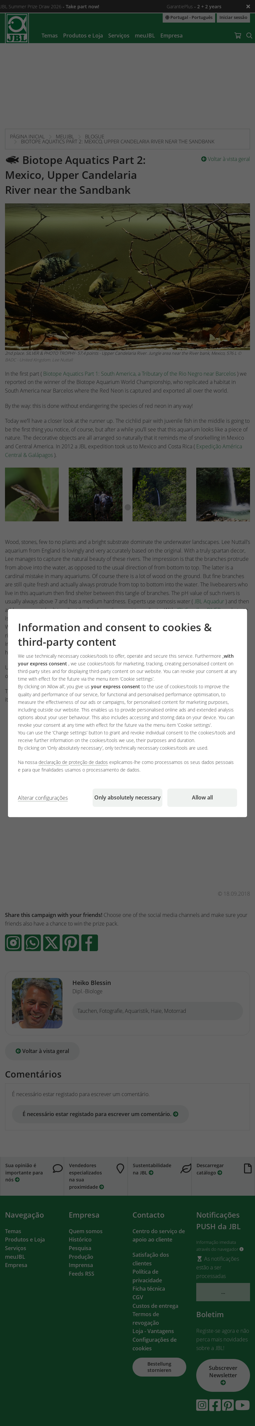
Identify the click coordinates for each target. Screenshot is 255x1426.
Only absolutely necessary (127, 797)
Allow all (202, 797)
